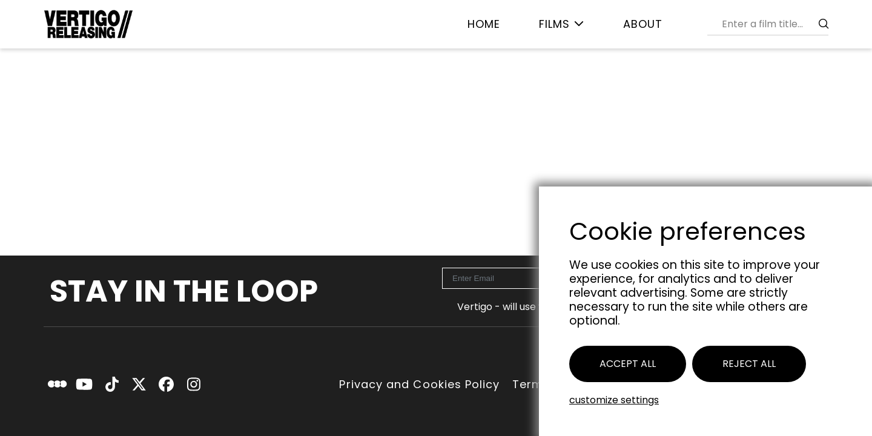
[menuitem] (483, 24)
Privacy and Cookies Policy (419, 384)
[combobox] (772, 24)
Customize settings (614, 400)
